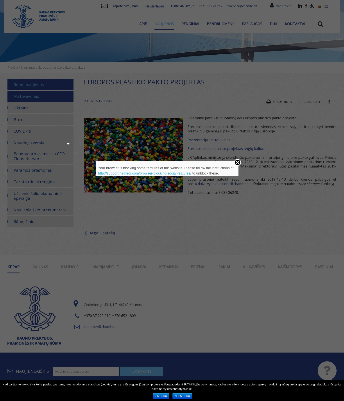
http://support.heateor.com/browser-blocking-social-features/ (144, 173)
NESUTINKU (182, 395)
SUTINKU (161, 395)
